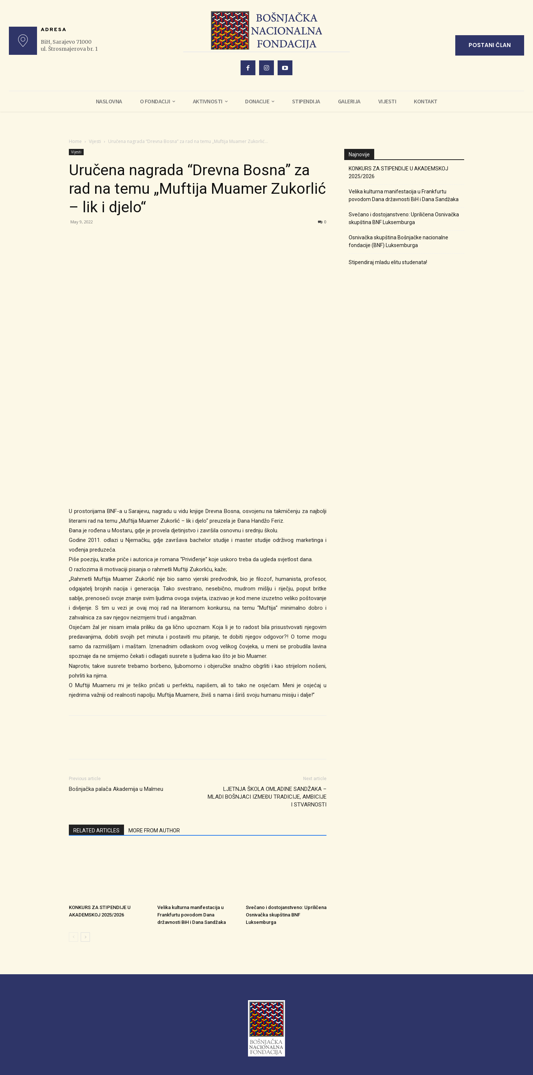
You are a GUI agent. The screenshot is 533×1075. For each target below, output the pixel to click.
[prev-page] (73, 937)
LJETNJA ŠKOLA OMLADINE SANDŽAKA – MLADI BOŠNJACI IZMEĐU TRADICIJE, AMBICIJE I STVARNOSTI (267, 797)
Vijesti (95, 141)
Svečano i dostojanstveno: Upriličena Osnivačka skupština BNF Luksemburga (286, 915)
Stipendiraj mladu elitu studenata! (388, 262)
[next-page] (85, 937)
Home (75, 141)
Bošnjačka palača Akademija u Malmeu (116, 789)
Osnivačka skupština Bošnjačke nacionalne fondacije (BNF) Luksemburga (398, 241)
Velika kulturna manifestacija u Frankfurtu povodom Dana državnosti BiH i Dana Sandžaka (191, 915)
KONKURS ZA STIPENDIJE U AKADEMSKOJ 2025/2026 (398, 172)
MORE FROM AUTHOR (154, 830)
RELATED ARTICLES (96, 830)
